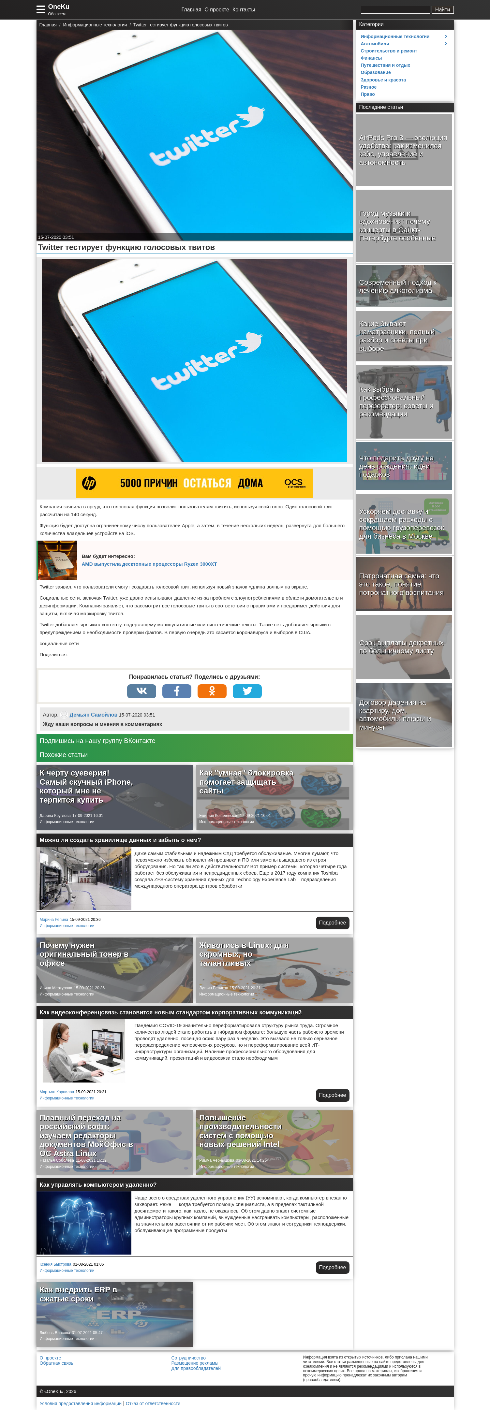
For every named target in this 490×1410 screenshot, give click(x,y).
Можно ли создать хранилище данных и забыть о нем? (120, 840)
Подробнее (332, 923)
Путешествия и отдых (385, 65)
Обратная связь (56, 1363)
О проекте (216, 9)
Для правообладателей (196, 1368)
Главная (191, 9)
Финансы (371, 58)
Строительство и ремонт (389, 50)
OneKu (59, 6)
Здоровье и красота (383, 79)
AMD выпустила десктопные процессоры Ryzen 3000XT (149, 564)
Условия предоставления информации (81, 1403)
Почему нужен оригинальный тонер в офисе (84, 954)
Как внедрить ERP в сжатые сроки (78, 1294)
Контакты (243, 9)
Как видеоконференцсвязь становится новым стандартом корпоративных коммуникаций (171, 1013)
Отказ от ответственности (153, 1403)
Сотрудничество (188, 1358)
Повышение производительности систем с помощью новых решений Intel (240, 1131)
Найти (442, 9)
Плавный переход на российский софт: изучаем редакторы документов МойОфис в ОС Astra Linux (86, 1135)
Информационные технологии (67, 822)
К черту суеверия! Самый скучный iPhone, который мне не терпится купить (86, 787)
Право (368, 94)
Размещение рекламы (194, 1363)
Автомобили (375, 43)
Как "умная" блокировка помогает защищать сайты (246, 782)
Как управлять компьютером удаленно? (98, 1185)
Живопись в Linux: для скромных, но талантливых (244, 954)
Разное (369, 87)
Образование (376, 72)
